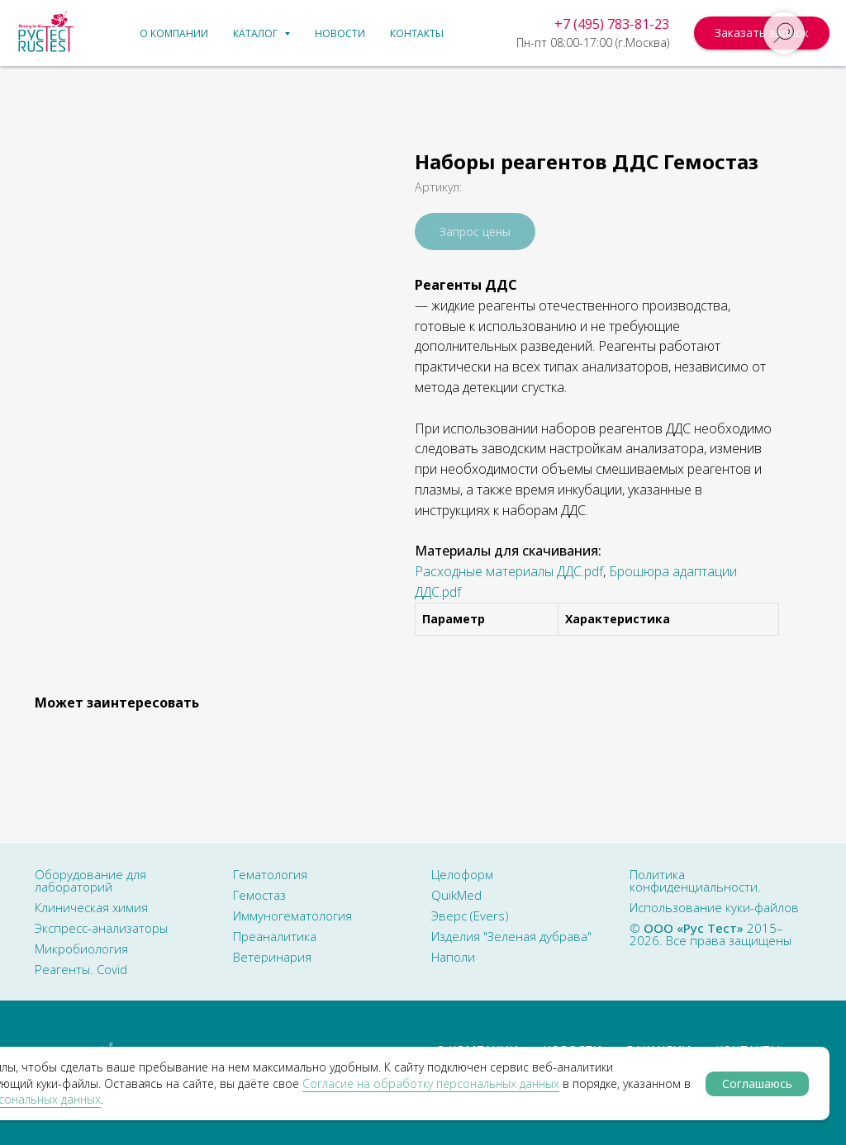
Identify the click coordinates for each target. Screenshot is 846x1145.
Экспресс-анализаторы (101, 928)
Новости (340, 33)
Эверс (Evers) (470, 915)
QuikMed (456, 895)
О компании (174, 33)
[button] (761, 33)
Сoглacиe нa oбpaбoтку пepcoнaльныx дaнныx (430, 1083)
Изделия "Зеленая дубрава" (511, 936)
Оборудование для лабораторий (90, 880)
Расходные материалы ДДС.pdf (509, 571)
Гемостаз (259, 895)
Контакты (417, 33)
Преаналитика (274, 936)
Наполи (453, 957)
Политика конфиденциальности (694, 880)
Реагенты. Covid (81, 969)
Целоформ (462, 874)
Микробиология (81, 948)
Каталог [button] (256, 33)
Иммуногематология (292, 915)
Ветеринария (272, 957)
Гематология (270, 874)
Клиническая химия (91, 907)
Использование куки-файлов (714, 907)
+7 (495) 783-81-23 (611, 24)
